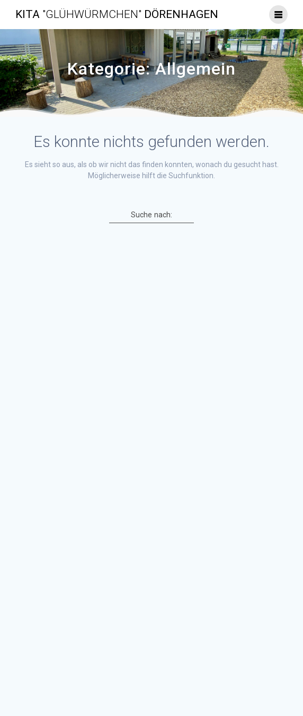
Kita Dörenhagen (116, 14)
